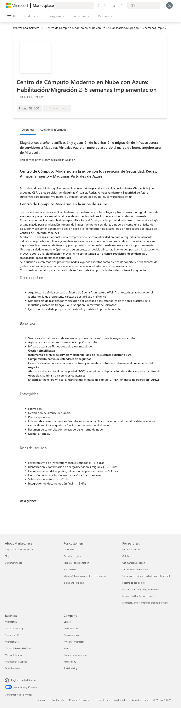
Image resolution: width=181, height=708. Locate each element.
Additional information (54, 129)
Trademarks (120, 700)
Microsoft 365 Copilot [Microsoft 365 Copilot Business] (16, 661)
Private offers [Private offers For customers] (70, 569)
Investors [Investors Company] (68, 648)
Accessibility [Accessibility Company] (70, 661)
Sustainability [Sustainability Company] (70, 668)
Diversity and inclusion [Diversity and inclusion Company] (75, 654)
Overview (28, 129)
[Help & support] (105, 5)
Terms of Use (101, 700)
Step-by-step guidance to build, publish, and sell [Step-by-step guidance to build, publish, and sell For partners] (146, 576)
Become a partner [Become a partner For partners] (131, 549)
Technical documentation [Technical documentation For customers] (76, 562)
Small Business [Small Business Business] (12, 668)
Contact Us (58, 700)
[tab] (29, 129)
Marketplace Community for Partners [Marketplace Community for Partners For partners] (140, 589)
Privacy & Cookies (79, 700)
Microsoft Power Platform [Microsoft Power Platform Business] (17, 648)
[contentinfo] (42, 27)
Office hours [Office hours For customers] (70, 549)
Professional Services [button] (26, 28)
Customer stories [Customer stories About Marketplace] (13, 562)
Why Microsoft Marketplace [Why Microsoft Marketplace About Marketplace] (19, 549)
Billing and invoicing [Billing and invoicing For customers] (74, 582)
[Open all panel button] (11, 16)
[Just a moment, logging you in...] (169, 5)
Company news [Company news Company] (71, 635)
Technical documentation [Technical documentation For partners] (135, 569)
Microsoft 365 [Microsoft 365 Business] (12, 641)
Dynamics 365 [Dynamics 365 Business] (12, 635)
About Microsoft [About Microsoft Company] (72, 628)
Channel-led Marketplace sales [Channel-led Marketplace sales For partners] (138, 596)
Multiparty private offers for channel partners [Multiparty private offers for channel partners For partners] (145, 602)
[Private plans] (122, 5)
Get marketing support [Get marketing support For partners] (133, 562)
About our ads (140, 700)
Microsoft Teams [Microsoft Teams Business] (13, 654)
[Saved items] (114, 5)
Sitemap (42, 700)
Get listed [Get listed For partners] (127, 556)
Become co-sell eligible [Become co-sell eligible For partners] (134, 582)
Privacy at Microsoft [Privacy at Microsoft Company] (74, 641)
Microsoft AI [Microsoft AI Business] (11, 621)
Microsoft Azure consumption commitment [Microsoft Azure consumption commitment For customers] (85, 576)
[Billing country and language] (143, 5)
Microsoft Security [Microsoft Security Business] (14, 628)
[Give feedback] (97, 5)
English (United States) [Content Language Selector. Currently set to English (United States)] (23, 680)
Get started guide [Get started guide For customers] (72, 556)
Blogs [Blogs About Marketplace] (7, 556)
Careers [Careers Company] (68, 621)
